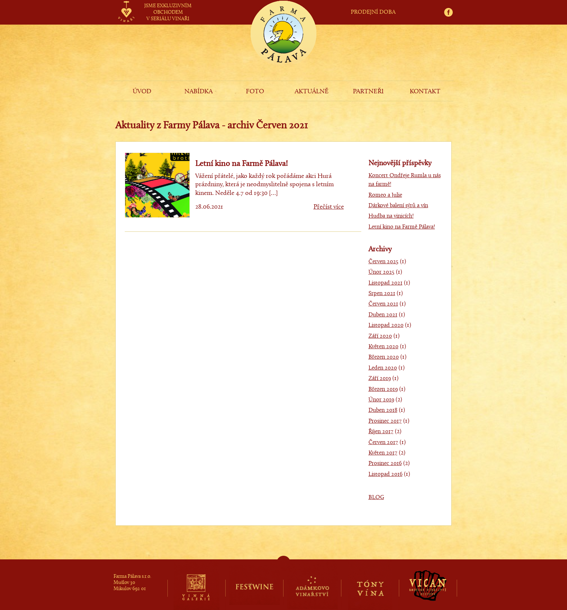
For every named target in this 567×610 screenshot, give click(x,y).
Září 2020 (380, 336)
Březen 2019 (383, 389)
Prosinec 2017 (385, 421)
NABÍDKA (198, 91)
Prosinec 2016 (385, 463)
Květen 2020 (383, 347)
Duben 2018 (382, 410)
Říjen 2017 (380, 432)
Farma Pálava (283, 46)
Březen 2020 (383, 357)
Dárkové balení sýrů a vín (398, 206)
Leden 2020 (382, 368)
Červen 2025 (383, 262)
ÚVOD (142, 91)
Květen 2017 (382, 453)
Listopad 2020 (386, 325)
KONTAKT (425, 91)
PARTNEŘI (368, 91)
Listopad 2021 (385, 283)
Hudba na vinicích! (391, 216)
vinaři (126, 5)
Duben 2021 (382, 315)
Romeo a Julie (385, 195)
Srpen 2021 (381, 294)
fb (450, 4)
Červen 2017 (383, 442)
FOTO (255, 91)
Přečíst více (329, 207)
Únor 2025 (381, 272)
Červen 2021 (383, 304)
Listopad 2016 (385, 474)
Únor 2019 (381, 400)
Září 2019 (379, 378)
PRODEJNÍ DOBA (373, 12)
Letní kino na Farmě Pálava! (241, 164)
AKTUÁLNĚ (312, 91)
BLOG (376, 497)
